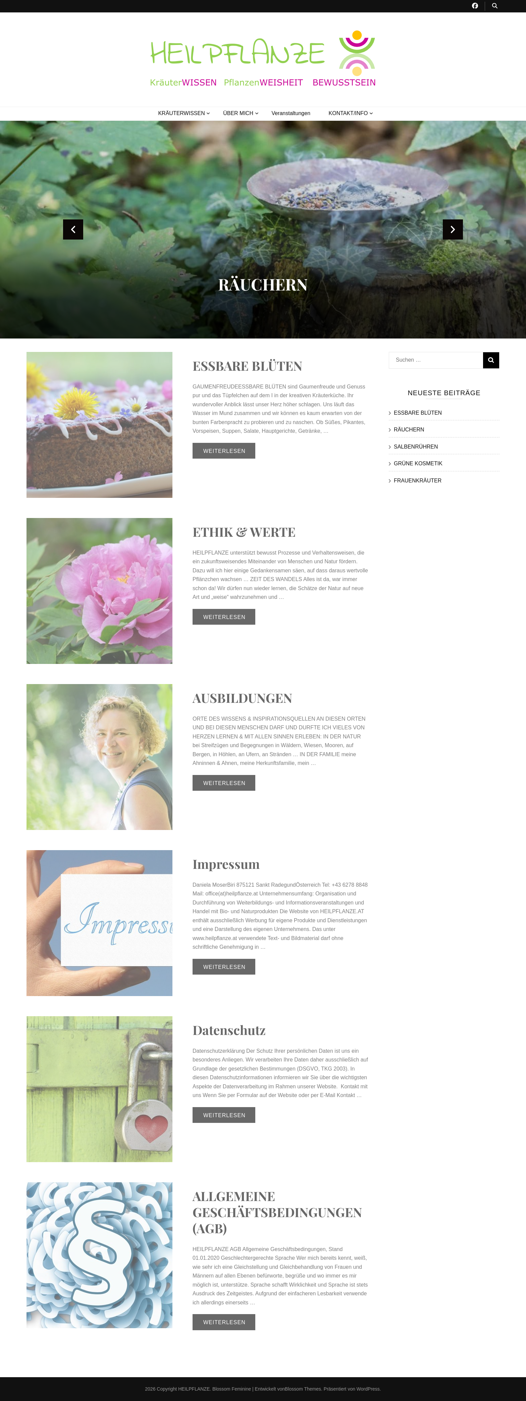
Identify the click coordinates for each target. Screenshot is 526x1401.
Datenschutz (229, 1029)
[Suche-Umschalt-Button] (494, 6)
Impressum (226, 863)
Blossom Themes (303, 1389)
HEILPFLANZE (194, 1389)
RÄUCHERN (263, 284)
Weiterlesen (224, 451)
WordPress (368, 1389)
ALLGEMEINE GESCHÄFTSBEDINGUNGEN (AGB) (277, 1212)
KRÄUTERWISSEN (181, 113)
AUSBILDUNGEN (242, 697)
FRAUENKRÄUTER (417, 480)
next (453, 229)
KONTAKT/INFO (348, 113)
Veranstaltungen (290, 113)
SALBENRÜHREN (416, 447)
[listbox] (263, 230)
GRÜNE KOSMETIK (418, 463)
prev (73, 229)
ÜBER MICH (238, 113)
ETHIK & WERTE (244, 531)
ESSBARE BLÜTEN (247, 365)
